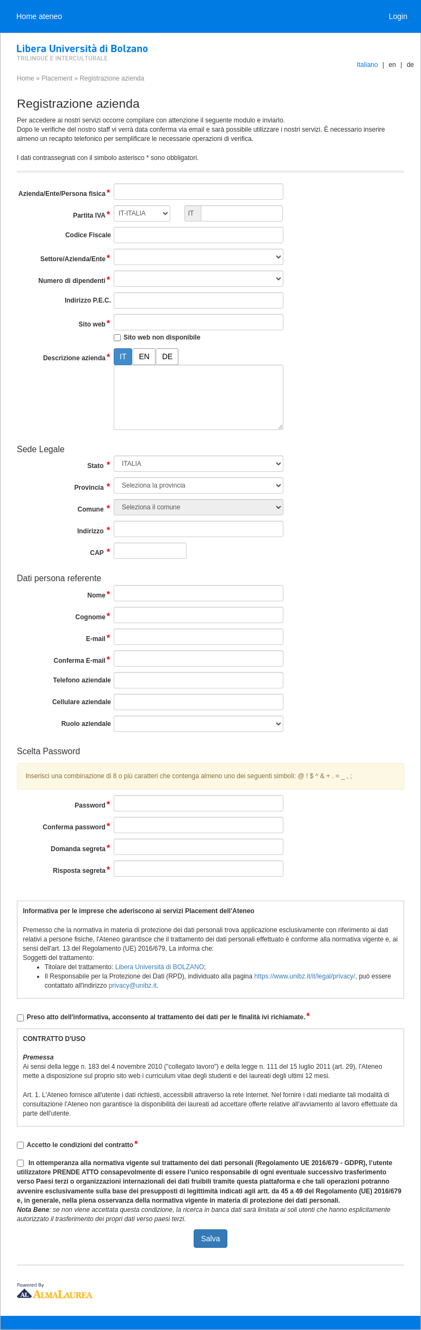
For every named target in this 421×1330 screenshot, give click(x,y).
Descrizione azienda (77, 357)
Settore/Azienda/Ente (75, 258)
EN (144, 356)
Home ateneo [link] (39, 16)
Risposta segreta (82, 870)
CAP (100, 552)
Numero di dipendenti (75, 280)
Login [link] (398, 16)
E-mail (98, 638)
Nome (99, 594)
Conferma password (77, 826)
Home (25, 78)
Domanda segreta (81, 848)
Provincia (93, 486)
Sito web (95, 323)
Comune (94, 508)
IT (123, 356)
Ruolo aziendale (86, 724)
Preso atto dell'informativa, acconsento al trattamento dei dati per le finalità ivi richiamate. (169, 1017)
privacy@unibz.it (133, 985)
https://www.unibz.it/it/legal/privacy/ (305, 976)
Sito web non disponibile (161, 337)
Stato (99, 465)
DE (167, 356)
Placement (56, 78)
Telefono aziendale (82, 680)
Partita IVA (92, 214)
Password (93, 804)
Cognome (93, 616)
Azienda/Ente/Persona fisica (64, 193)
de (410, 65)
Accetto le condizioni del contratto (83, 1145)
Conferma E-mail (82, 660)
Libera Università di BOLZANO (159, 967)
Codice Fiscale (88, 235)
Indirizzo (94, 530)
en (391, 65)
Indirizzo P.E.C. (88, 300)
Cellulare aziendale (81, 702)
